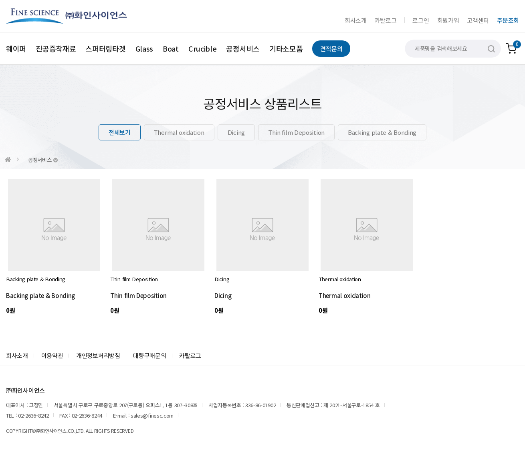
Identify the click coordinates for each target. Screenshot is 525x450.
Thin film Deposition (296, 132)
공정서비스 (243, 48)
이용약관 (52, 355)
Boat (171, 48)
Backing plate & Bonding (382, 132)
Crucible (202, 48)
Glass (144, 48)
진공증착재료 (56, 48)
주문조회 (508, 20)
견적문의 (331, 48)
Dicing (236, 132)
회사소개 (356, 20)
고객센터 (478, 20)
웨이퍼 (16, 48)
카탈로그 (386, 20)
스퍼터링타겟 (105, 48)
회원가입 (448, 20)
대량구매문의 (149, 355)
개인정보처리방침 (98, 355)
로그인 (420, 20)
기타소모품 (286, 48)
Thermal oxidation (179, 132)
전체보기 (120, 132)
